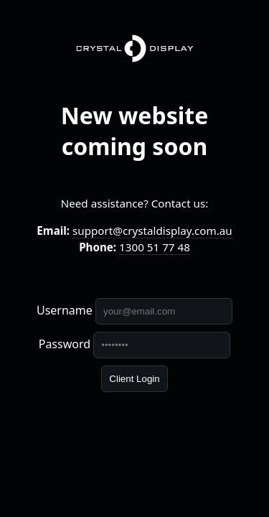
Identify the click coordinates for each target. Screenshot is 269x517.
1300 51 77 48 (154, 247)
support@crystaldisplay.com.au (152, 230)
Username (65, 310)
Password (64, 344)
